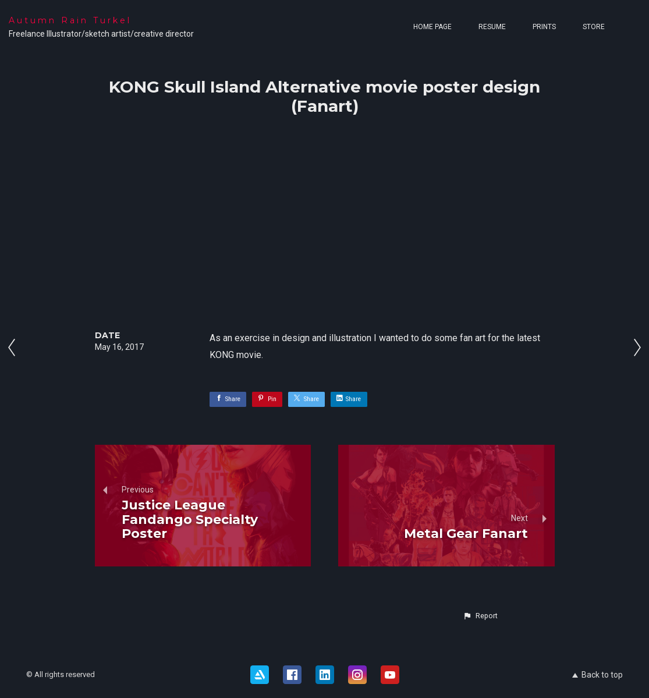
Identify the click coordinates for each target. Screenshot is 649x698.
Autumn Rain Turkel (70, 20)
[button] (480, 616)
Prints (544, 27)
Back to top (597, 674)
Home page (432, 27)
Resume (492, 27)
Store (594, 27)
